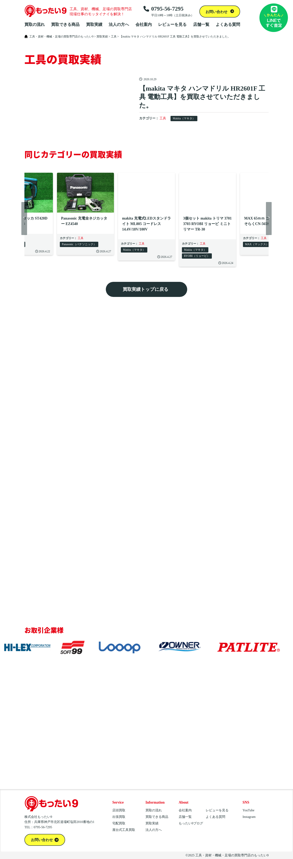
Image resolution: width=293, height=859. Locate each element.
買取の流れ (34, 24)
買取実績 (94, 24)
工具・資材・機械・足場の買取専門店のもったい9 (232, 855)
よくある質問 (228, 24)
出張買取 (118, 816)
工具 (163, 118)
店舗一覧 (201, 24)
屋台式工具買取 (123, 830)
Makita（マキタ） (184, 118)
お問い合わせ (217, 12)
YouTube (248, 810)
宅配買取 (118, 823)
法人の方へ (119, 24)
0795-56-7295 (168, 11)
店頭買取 (118, 810)
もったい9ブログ (191, 823)
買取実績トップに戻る (145, 289)
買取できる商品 (65, 24)
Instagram (249, 816)
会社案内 (144, 24)
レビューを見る (172, 24)
